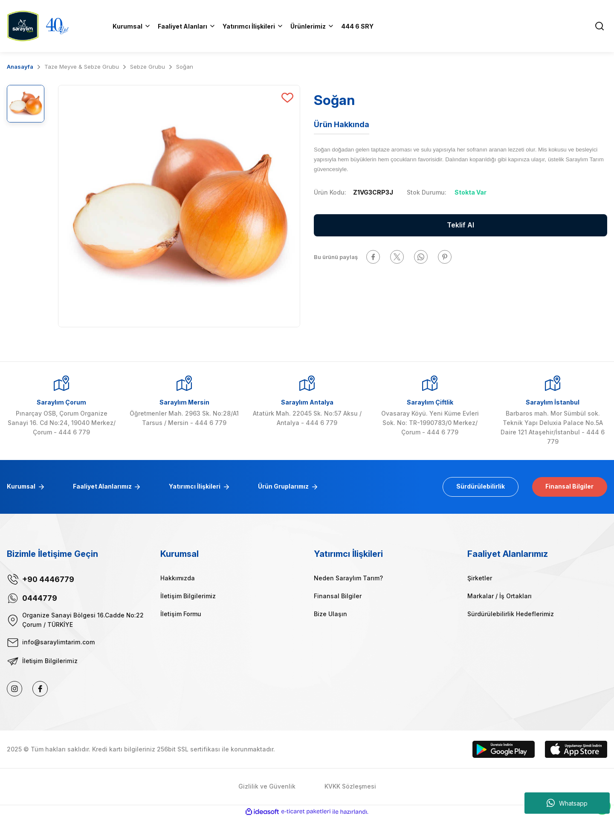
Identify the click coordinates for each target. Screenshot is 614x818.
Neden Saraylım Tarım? (348, 578)
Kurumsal (22, 486)
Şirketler (479, 578)
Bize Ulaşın (330, 613)
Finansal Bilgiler (568, 486)
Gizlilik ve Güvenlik (266, 786)
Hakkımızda (177, 578)
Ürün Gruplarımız (288, 486)
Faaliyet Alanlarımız (104, 486)
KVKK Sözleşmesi (350, 786)
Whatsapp (567, 803)
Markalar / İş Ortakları (499, 596)
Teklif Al (460, 225)
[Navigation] (312, 26)
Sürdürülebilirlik (478, 486)
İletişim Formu (180, 613)
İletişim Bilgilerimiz (188, 596)
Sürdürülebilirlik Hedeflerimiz (510, 613)
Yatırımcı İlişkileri (198, 486)
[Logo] (23, 25)
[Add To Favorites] (287, 98)
